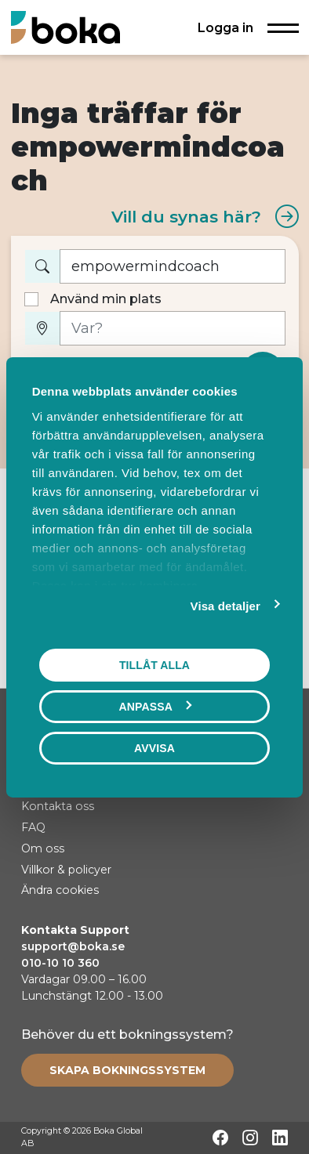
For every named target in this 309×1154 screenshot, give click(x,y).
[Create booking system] (127, 1070)
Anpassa (155, 706)
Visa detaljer (225, 605)
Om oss (42, 848)
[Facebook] (220, 1137)
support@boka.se (73, 946)
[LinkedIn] (280, 1137)
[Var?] (172, 328)
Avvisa (154, 747)
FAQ (33, 827)
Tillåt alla (154, 664)
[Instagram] (250, 1137)
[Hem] (65, 27)
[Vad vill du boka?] (172, 267)
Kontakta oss (57, 806)
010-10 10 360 (60, 963)
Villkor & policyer (66, 870)
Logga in (225, 27)
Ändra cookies (60, 890)
